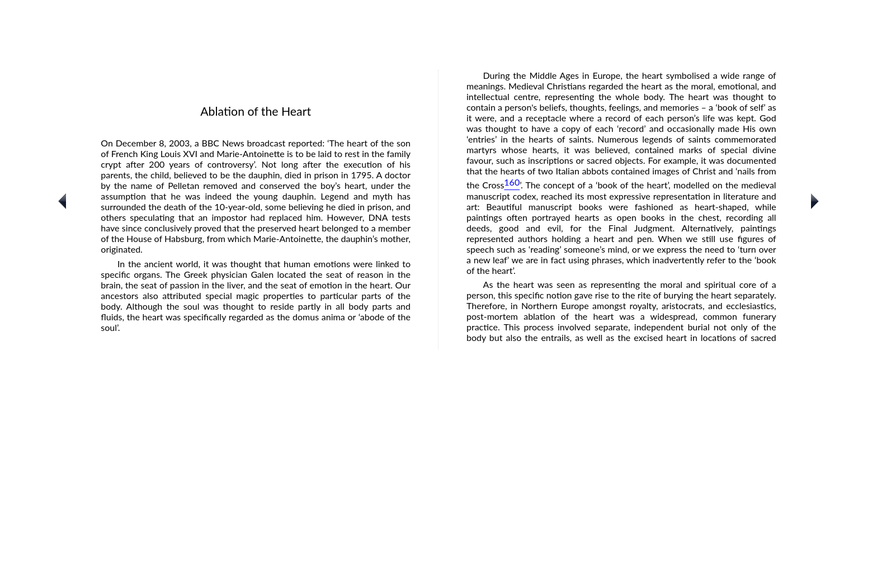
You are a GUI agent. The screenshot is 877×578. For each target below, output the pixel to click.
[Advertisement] (438, 498)
